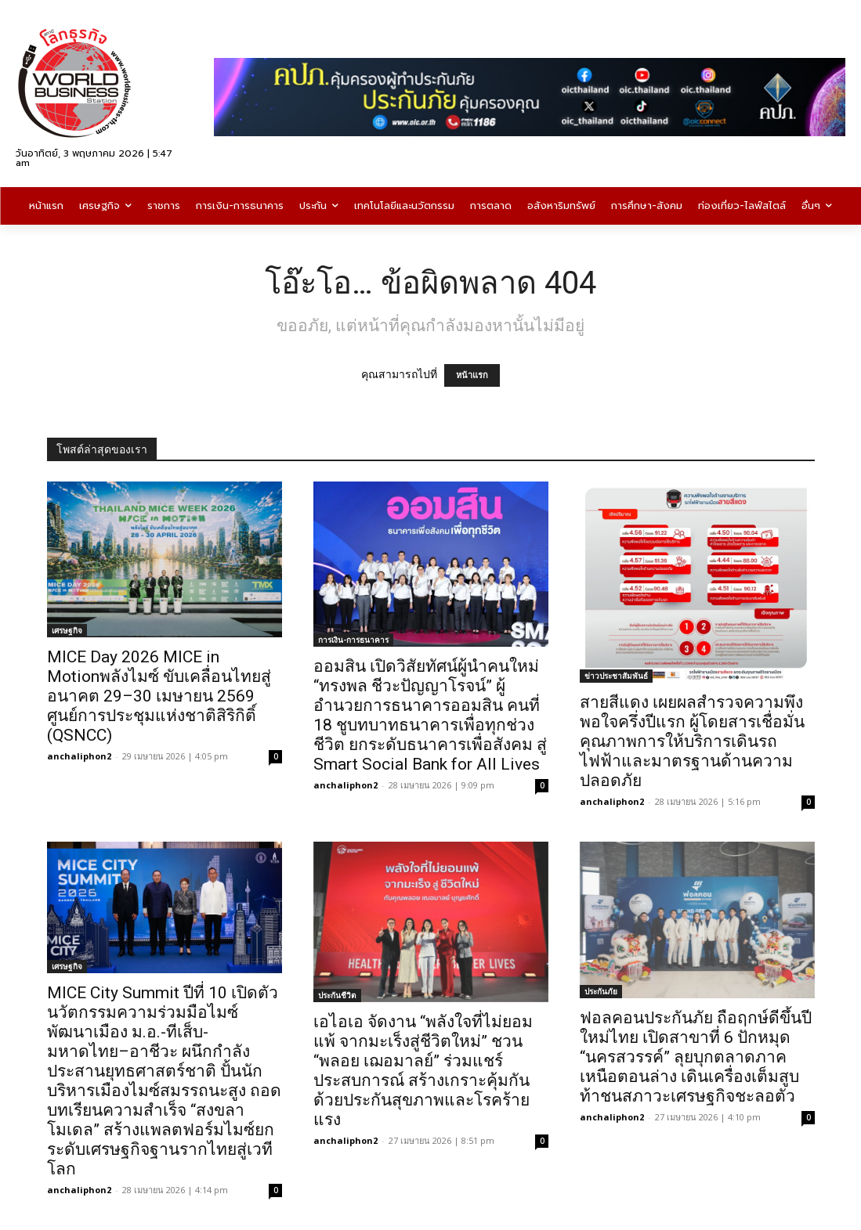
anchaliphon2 (79, 756)
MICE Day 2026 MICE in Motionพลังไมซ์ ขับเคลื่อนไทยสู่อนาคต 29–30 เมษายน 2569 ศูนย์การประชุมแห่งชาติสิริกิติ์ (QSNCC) (159, 696)
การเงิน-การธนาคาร (353, 639)
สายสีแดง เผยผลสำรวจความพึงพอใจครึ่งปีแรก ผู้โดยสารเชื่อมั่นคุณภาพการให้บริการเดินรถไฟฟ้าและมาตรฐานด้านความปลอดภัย (692, 741)
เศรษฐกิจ (67, 630)
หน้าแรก (472, 375)
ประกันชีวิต (337, 995)
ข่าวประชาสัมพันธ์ (616, 675)
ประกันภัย (600, 991)
